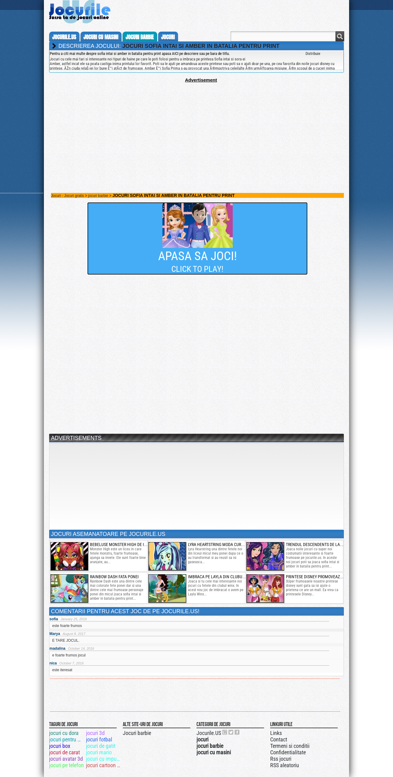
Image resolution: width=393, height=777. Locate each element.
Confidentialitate (288, 752)
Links (276, 733)
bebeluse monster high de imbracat (125, 544)
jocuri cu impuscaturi (104, 759)
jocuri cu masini (101, 37)
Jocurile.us (64, 37)
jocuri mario (99, 752)
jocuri (168, 37)
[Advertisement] (196, 125)
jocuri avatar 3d (66, 759)
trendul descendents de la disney (320, 544)
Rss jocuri (280, 759)
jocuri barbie (140, 37)
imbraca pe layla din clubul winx (221, 576)
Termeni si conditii (289, 746)
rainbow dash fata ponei (114, 576)
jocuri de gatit (100, 746)
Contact (278, 739)
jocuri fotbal (99, 739)
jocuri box (59, 746)
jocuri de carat (64, 752)
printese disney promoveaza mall (319, 576)
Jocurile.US (208, 733)
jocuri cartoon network (104, 765)
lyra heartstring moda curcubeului (223, 544)
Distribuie (312, 53)
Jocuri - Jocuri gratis (67, 196)
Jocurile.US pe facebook (237, 732)
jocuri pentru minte (67, 739)
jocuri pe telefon (66, 765)
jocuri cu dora (64, 733)
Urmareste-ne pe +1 (225, 732)
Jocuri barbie (137, 733)
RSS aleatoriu (284, 765)
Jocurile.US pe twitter (231, 732)
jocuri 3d (95, 733)
